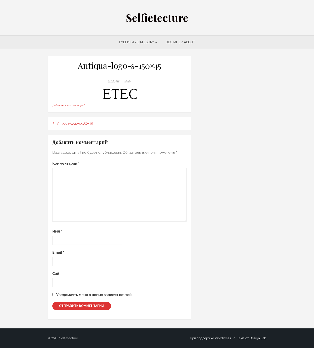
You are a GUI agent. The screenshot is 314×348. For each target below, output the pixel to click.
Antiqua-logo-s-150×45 (75, 123)
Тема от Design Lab (251, 338)
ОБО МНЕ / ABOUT (180, 42)
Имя (57, 231)
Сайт (56, 273)
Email (58, 252)
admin (127, 81)
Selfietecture (157, 17)
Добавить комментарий (68, 105)
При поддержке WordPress (210, 338)
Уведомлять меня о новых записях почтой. (94, 295)
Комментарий (65, 163)
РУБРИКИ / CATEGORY (136, 42)
